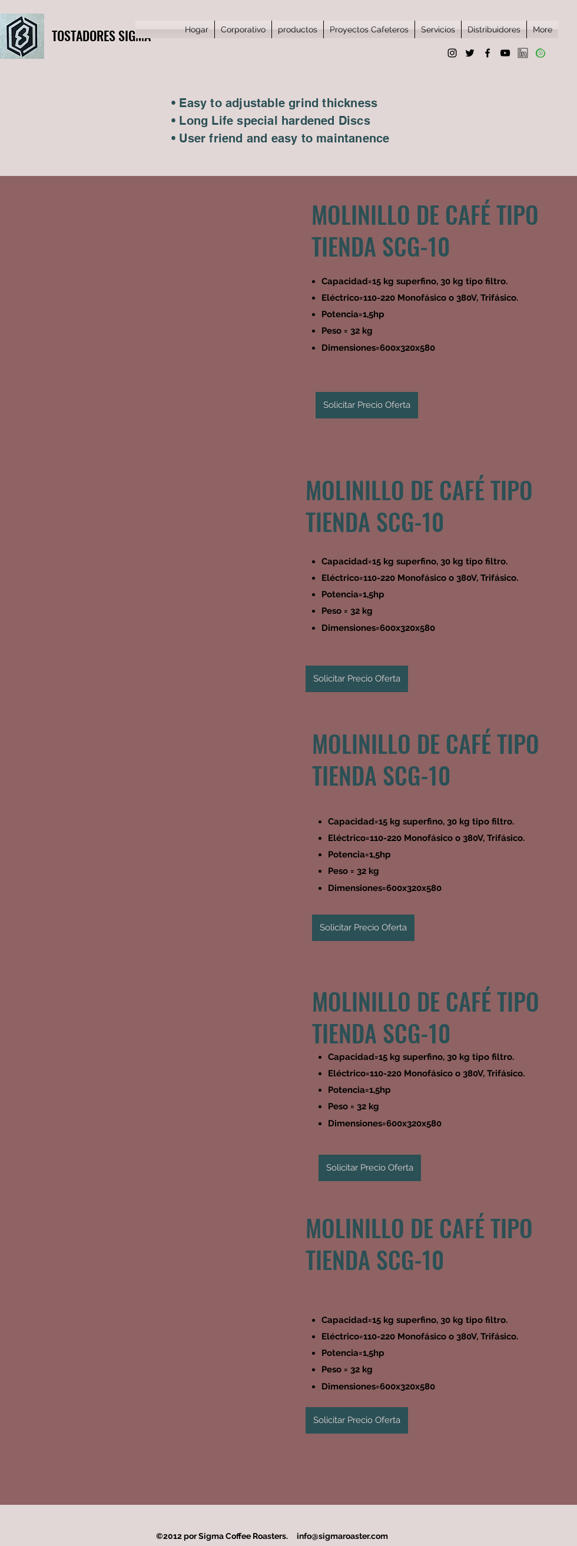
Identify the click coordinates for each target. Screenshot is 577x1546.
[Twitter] (470, 53)
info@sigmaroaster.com (342, 1536)
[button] (145, 298)
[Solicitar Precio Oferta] (367, 405)
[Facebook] (487, 53)
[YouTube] (505, 53)
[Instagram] (452, 53)
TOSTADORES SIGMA (101, 35)
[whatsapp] (540, 53)
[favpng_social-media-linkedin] (523, 53)
